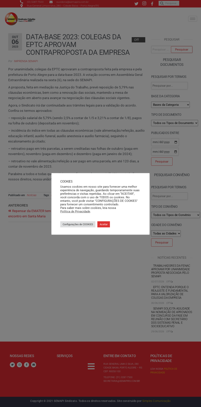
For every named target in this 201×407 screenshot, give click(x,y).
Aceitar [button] (104, 224)
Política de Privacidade (75, 211)
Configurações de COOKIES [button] (78, 224)
